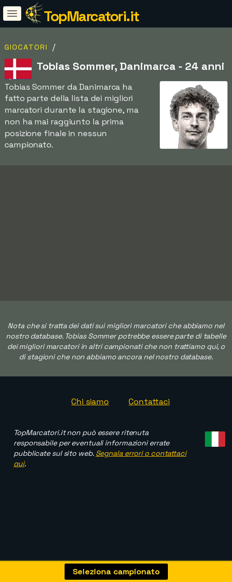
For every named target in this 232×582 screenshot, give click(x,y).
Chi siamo (90, 425)
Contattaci (149, 425)
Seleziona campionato (116, 571)
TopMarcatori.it (91, 16)
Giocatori (26, 47)
